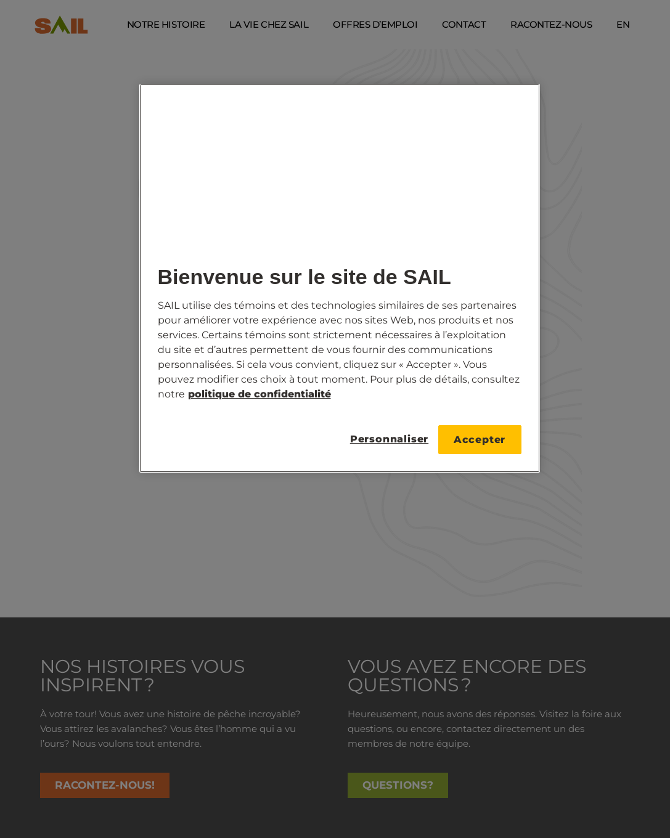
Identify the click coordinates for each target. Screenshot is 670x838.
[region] (339, 278)
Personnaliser (386, 439)
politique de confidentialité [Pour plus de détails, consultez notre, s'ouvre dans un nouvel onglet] (259, 394)
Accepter (479, 439)
